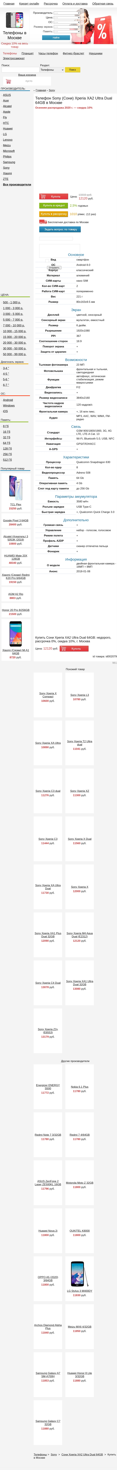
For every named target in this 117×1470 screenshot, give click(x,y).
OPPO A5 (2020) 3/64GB (48, 1279)
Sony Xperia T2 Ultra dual (79, 743)
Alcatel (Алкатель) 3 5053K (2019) (15, 538)
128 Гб (6, 448)
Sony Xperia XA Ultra (48, 743)
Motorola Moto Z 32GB (79, 1182)
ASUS (6, 95)
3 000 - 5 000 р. (13, 314)
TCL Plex (15, 504)
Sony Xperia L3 (79, 695)
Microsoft (8, 151)
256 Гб (6, 454)
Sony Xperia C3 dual (48, 790)
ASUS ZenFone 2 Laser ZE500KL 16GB (48, 1183)
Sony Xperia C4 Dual (48, 982)
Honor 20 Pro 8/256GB (15, 610)
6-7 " (5, 385)
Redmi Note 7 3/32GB (48, 1134)
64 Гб (5, 443)
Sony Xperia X (79, 886)
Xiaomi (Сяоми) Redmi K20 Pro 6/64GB (16, 576)
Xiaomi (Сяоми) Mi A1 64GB (15, 652)
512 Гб (6, 459)
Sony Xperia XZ (79, 790)
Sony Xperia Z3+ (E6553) (48, 1031)
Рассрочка (51, 3)
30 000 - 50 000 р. (14, 348)
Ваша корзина (27, 74)
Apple (5, 111)
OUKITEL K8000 (80, 1230)
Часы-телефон (48, 53)
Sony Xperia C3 (47, 838)
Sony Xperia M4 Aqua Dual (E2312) (80, 935)
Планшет (28, 53)
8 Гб (5, 426)
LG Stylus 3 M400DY (79, 1290)
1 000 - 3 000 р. (13, 308)
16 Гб (5, 431)
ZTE (4, 179)
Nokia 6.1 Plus (79, 1086)
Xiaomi (6, 173)
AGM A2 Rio (15, 594)
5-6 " (5, 379)
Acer (5, 100)
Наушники (95, 53)
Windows (8, 405)
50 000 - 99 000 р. (14, 354)
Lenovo (6, 139)
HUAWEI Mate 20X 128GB (15, 557)
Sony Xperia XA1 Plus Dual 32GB (48, 935)
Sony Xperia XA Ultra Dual (48, 887)
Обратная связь (102, 3)
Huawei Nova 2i (47, 1230)
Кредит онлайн (29, 3)
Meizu (6, 145)
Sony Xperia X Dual (79, 838)
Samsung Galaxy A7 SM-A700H (48, 1375)
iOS (4, 411)
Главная (9, 3)
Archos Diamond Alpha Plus (48, 1327)
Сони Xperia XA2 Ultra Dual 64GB (82, 1454)
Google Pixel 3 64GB (15, 520)
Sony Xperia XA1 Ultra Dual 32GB (79, 983)
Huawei (7, 128)
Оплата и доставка (75, 3)
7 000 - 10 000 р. (14, 325)
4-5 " (5, 373)
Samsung (8, 162)
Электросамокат (14, 58)
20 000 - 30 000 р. (14, 342)
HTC (5, 123)
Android (7, 400)
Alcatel (6, 106)
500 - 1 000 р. (12, 302)
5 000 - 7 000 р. (13, 319)
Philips (6, 156)
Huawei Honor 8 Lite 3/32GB (79, 1375)
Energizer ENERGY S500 (48, 1087)
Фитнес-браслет (73, 53)
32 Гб (5, 437)
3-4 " (5, 368)
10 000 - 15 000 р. (14, 331)
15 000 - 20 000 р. (14, 337)
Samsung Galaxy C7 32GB (48, 1423)
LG (4, 134)
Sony (5, 167)
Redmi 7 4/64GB (80, 1134)
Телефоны (10, 53)
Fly (4, 117)
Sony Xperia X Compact (48, 695)
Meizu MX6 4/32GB (79, 1326)
